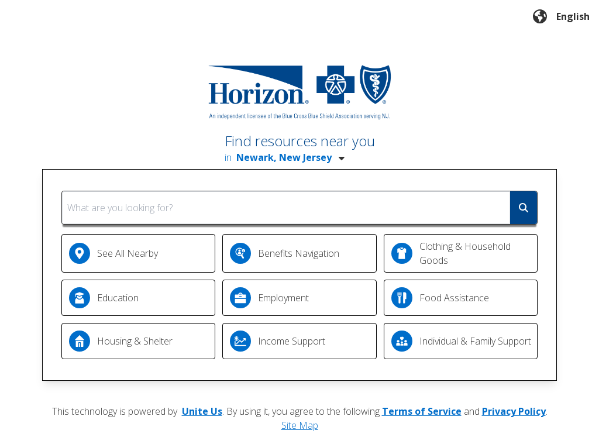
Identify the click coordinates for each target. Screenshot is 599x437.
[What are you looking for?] (286, 207)
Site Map (299, 425)
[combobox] (299, 207)
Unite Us (202, 411)
